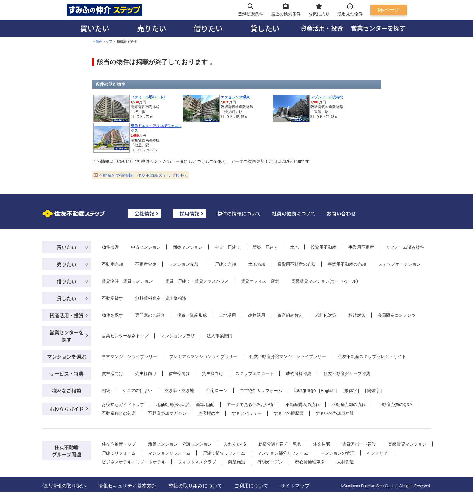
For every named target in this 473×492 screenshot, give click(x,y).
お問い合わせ (341, 213)
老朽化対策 (325, 315)
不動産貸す (112, 298)
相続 (106, 390)
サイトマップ (295, 485)
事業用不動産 (361, 247)
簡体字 (373, 390)
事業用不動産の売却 (347, 264)
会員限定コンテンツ (397, 315)
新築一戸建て (265, 247)
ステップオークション (399, 264)
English (328, 390)
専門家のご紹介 (150, 315)
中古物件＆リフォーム (261, 390)
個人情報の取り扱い (64, 485)
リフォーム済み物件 (405, 247)
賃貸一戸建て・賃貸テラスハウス (197, 281)
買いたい (94, 28)
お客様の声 (209, 413)
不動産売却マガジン (167, 413)
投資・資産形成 (192, 315)
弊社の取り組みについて (195, 485)
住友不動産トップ (119, 444)
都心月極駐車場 (310, 461)
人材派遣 (345, 461)
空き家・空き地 (179, 390)
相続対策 (356, 315)
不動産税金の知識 (119, 413)
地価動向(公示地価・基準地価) (185, 404)
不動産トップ (102, 41)
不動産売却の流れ (349, 404)
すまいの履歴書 (288, 413)
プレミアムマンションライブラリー (203, 356)
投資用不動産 (323, 247)
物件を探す (112, 315)
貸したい (264, 28)
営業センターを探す (378, 28)
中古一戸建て (227, 247)
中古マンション (146, 247)
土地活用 (227, 315)
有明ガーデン (270, 461)
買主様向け (112, 373)
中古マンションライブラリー (129, 356)
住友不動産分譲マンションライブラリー (287, 356)
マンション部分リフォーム (282, 453)
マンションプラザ (178, 335)
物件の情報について (239, 213)
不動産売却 (112, 264)
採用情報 (189, 213)
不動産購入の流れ (303, 404)
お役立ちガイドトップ (123, 404)
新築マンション (188, 247)
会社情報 (144, 213)
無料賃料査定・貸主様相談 (160, 298)
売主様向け (145, 373)
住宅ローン (217, 390)
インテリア (377, 453)
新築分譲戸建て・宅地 (279, 444)
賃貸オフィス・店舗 (260, 281)
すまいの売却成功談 (335, 413)
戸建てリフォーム (119, 453)
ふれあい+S (235, 444)
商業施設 (236, 461)
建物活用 (256, 315)
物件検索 (110, 247)
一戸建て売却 (223, 264)
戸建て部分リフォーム (224, 453)
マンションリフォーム (169, 453)
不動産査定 (145, 264)
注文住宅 (321, 444)
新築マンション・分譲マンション (180, 444)
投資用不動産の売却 (296, 264)
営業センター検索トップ (125, 335)
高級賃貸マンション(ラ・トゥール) (324, 281)
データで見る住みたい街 (250, 404)
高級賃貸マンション (407, 444)
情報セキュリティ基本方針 (127, 485)
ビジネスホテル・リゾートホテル (134, 461)
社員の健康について (294, 213)
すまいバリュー (247, 413)
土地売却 (256, 264)
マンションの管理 (337, 453)
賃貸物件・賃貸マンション (127, 281)
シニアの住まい (137, 390)
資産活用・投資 (321, 28)
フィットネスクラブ (197, 461)
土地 (294, 247)
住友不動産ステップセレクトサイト (372, 356)
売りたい (151, 28)
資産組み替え (290, 315)
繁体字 (350, 390)
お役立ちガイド (67, 408)
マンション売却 (183, 264)
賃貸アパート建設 (359, 444)
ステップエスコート (254, 373)
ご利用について (251, 485)
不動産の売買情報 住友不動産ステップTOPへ (143, 175)
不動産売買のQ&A (395, 404)
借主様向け (179, 373)
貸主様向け (212, 373)
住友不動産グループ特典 (347, 373)
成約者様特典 (298, 373)
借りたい (208, 28)
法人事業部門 (219, 335)
